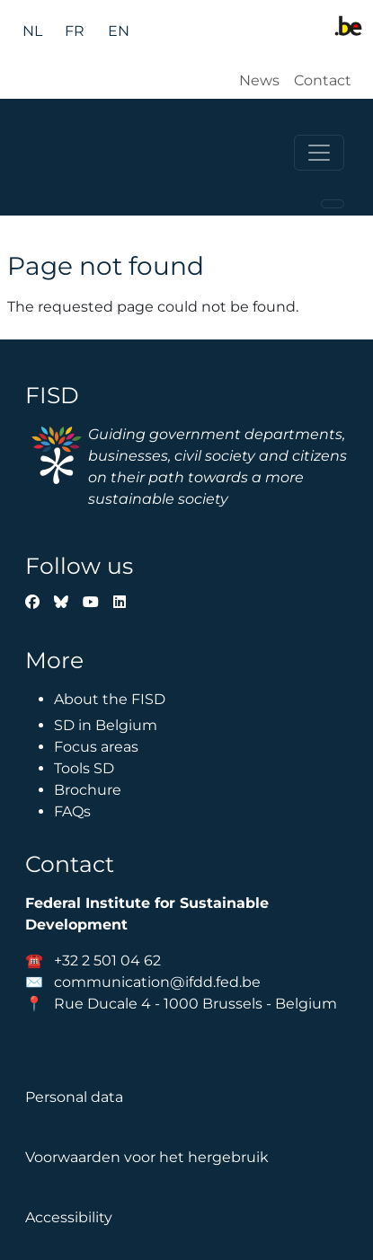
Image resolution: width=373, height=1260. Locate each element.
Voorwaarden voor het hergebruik (147, 1157)
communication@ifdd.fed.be (157, 982)
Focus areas (96, 746)
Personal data (74, 1097)
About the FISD (109, 699)
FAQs (72, 811)
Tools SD (84, 768)
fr (74, 31)
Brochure (87, 789)
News (259, 80)
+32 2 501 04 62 (107, 960)
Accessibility (68, 1217)
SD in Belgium (105, 725)
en (118, 31)
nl (32, 31)
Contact (322, 80)
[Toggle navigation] (319, 153)
